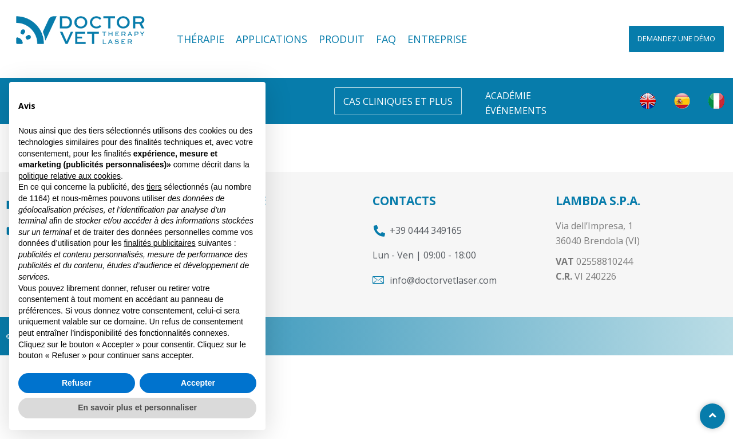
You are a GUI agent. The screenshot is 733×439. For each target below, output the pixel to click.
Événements (515, 110)
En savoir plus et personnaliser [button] (137, 407)
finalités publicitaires (159, 243)
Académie (508, 95)
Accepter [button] (198, 382)
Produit (341, 39)
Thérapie (200, 39)
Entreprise (437, 39)
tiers (153, 186)
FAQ (386, 39)
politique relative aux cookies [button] (69, 176)
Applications (271, 39)
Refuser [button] (77, 382)
